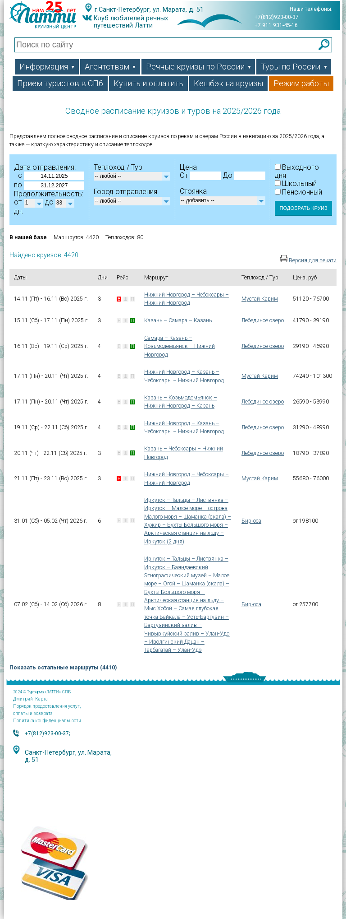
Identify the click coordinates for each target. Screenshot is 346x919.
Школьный (296, 183)
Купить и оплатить (148, 83)
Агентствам (111, 66)
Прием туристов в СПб (60, 83)
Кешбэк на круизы (228, 83)
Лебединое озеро (262, 320)
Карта (41, 698)
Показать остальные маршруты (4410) (63, 667)
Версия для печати (313, 260)
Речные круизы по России (199, 66)
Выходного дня (297, 171)
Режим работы (301, 83)
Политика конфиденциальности (47, 720)
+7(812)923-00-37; (47, 733)
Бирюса (251, 521)
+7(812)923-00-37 (277, 17)
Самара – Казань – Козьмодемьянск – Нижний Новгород (179, 346)
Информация (47, 66)
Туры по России (294, 66)
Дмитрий (23, 698)
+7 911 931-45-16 (276, 25)
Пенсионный (298, 192)
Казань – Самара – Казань (178, 320)
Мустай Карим (259, 299)
